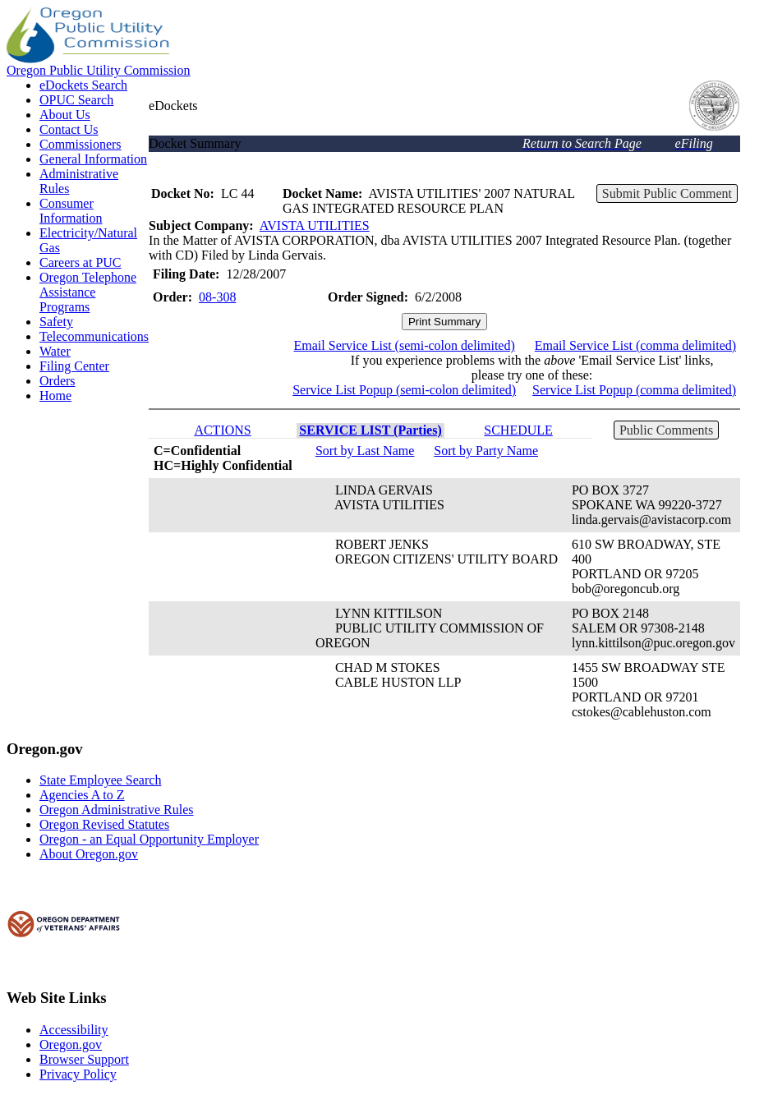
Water (55, 351)
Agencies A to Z (82, 795)
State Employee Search (100, 780)
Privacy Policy (78, 1074)
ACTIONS (222, 430)
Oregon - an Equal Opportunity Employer (149, 839)
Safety (56, 322)
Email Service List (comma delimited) (635, 345)
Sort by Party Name (486, 451)
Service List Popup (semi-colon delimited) (404, 390)
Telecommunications (94, 336)
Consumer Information (70, 210)
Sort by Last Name (364, 451)
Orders (57, 381)
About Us (64, 115)
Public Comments (666, 430)
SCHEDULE (518, 430)
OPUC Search (76, 100)
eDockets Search (83, 85)
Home (55, 396)
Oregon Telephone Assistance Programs (87, 292)
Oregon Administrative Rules (116, 810)
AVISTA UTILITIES (315, 225)
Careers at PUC (80, 262)
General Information (93, 159)
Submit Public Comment (667, 193)
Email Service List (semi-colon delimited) (404, 345)
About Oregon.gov (88, 854)
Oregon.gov (70, 1044)
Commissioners (80, 144)
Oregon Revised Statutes (104, 824)
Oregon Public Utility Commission (99, 70)
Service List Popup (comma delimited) (634, 390)
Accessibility (73, 1030)
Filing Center (74, 366)
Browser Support (84, 1059)
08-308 (217, 297)
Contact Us (69, 129)
